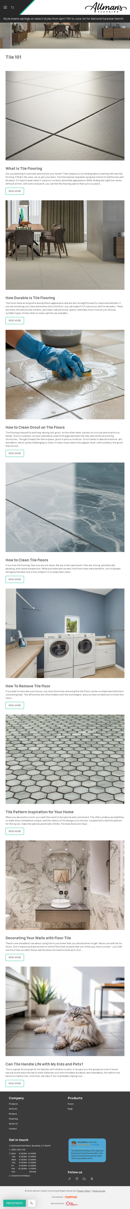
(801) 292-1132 (18, 1149)
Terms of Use (98, 1190)
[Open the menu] (5, 7)
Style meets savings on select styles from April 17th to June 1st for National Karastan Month (63, 18)
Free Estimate (14, 1203)
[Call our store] (31, 1203)
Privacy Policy (84, 1190)
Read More (15, 191)
